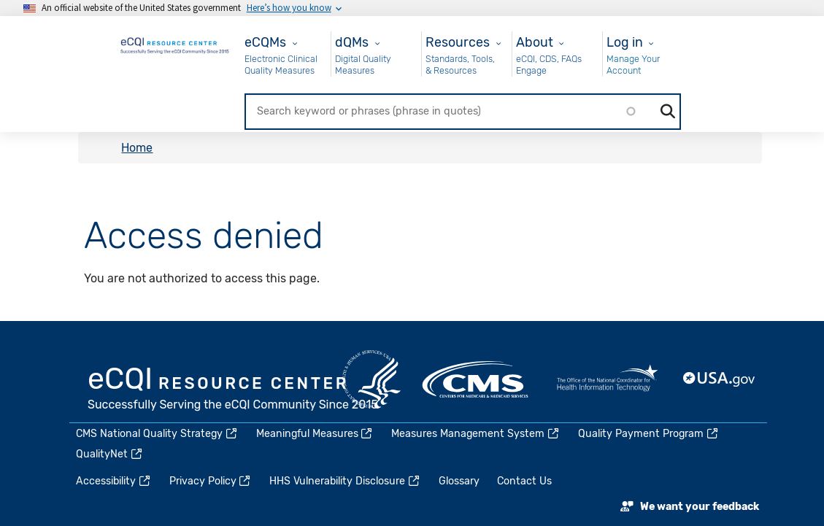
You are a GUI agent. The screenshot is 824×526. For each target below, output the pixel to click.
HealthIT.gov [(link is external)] (607, 379)
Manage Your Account (633, 64)
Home (137, 148)
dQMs (352, 42)
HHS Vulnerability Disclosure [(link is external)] (345, 481)
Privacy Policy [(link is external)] (211, 481)
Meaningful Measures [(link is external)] (315, 434)
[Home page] (175, 43)
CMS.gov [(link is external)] (476, 379)
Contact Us (524, 481)
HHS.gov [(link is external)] (371, 379)
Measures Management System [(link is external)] (476, 434)
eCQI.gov (234, 390)
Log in (625, 42)
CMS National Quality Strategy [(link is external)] (157, 434)
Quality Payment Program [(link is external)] (649, 434)
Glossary (459, 481)
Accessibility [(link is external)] (114, 481)
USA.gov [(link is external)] (719, 379)
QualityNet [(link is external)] (110, 454)
